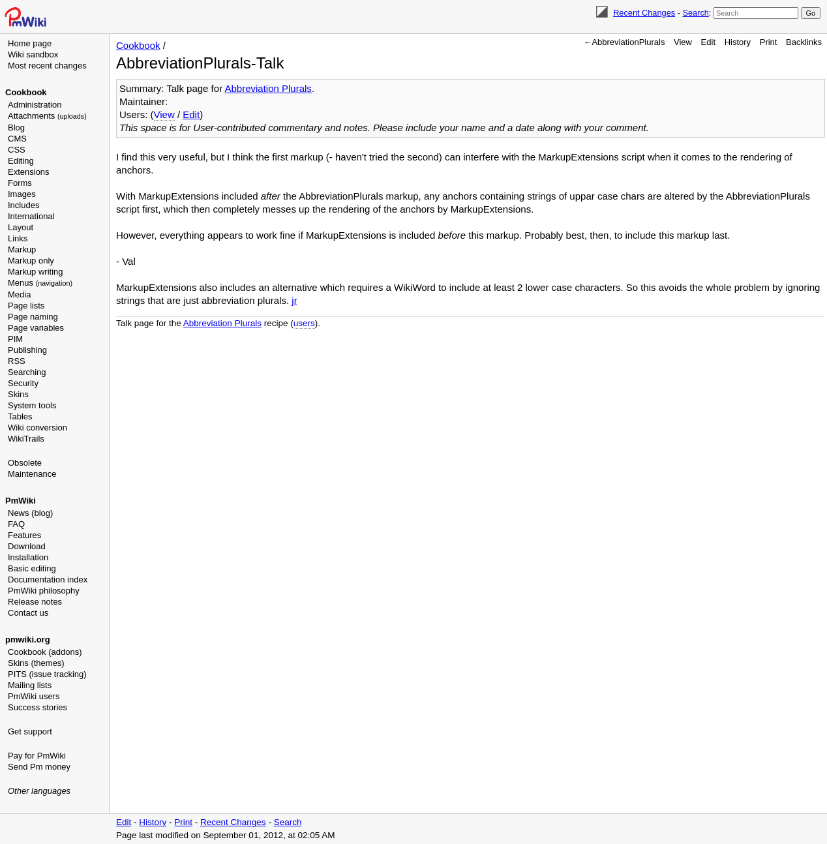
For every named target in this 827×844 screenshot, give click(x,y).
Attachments (47, 116)
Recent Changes (644, 13)
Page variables (36, 328)
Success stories (37, 707)
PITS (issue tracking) (47, 674)
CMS (17, 138)
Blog (16, 127)
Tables (20, 416)
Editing (21, 161)
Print (768, 42)
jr (294, 300)
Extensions (29, 172)
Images (22, 194)
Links (17, 238)
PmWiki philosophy (44, 590)
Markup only (31, 260)
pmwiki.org (27, 639)
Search (695, 13)
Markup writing (35, 272)
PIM (15, 339)
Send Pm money (39, 767)
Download (27, 546)
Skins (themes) (36, 663)
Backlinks (804, 42)
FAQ (16, 524)
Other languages (39, 791)
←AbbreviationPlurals (624, 42)
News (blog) (30, 513)
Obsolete (25, 463)
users (304, 323)
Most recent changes (47, 65)
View (683, 42)
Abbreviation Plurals (267, 88)
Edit (708, 42)
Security (23, 383)
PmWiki (20, 500)
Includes (23, 205)
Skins (18, 394)
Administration (34, 105)
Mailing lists (30, 685)
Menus (40, 283)
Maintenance (32, 474)
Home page (30, 43)
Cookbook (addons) (45, 652)
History (738, 42)
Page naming (33, 317)
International (31, 216)
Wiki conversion (37, 427)
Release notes (35, 602)
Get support (30, 731)
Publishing (27, 350)
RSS (16, 361)
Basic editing (32, 568)
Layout (20, 227)
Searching (27, 372)
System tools (32, 405)
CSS (16, 150)
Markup (22, 249)
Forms (20, 183)
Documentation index (47, 579)
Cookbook (26, 92)
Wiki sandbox (33, 54)
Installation (28, 557)
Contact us (28, 613)
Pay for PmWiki (37, 756)
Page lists (26, 305)
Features (24, 535)
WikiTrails (26, 439)
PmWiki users (33, 696)
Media (19, 294)
